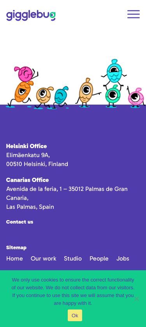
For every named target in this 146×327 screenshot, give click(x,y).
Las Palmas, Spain (30, 206)
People (99, 258)
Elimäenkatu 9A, (28, 155)
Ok (75, 315)
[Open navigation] (133, 15)
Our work (43, 258)
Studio (73, 258)
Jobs (122, 258)
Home (14, 258)
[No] (136, 299)
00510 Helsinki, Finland (37, 164)
